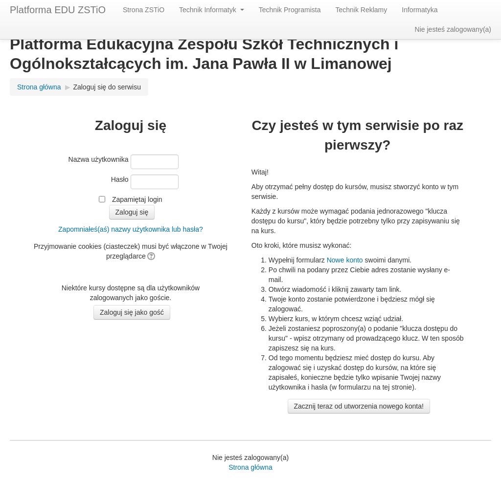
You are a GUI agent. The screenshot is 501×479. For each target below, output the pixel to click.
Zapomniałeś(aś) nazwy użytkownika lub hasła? (130, 229)
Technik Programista (290, 10)
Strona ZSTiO (143, 10)
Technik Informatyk (211, 10)
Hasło (120, 179)
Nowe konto (345, 260)
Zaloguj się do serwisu (107, 87)
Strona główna (39, 87)
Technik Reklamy (361, 10)
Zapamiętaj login (137, 199)
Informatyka (419, 10)
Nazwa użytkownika (98, 159)
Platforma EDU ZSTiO (58, 9)
